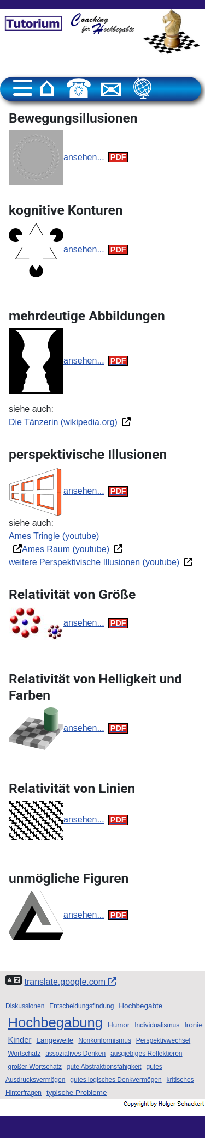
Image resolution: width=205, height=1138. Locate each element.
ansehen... (83, 157)
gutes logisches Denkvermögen (115, 1079)
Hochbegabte (140, 1006)
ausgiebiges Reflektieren (146, 1053)
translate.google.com (70, 981)
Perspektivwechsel (163, 1040)
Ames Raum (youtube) (65, 549)
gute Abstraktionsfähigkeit (104, 1066)
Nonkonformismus (104, 1040)
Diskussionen (24, 1006)
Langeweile (54, 1040)
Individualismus (156, 1025)
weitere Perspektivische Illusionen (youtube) (94, 562)
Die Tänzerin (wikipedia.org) (63, 422)
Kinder (19, 1040)
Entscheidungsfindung (81, 1006)
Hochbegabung (55, 1022)
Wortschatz (24, 1053)
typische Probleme (76, 1092)
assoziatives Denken (75, 1053)
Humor (119, 1025)
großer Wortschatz (34, 1066)
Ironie (193, 1025)
